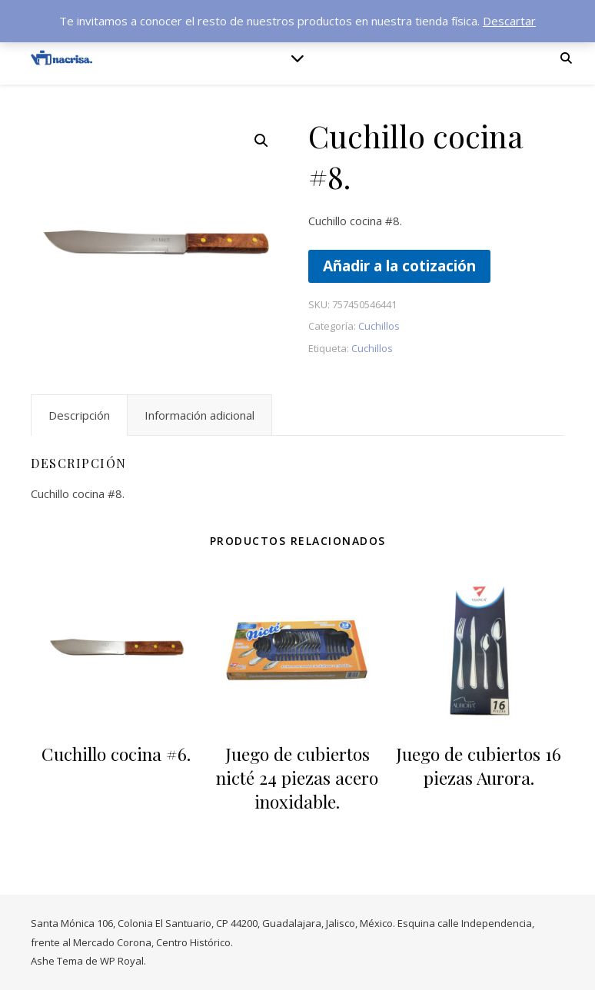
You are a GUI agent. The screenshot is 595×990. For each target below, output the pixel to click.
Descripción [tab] (79, 415)
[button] (261, 140)
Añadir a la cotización (399, 265)
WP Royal (122, 961)
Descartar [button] (509, 20)
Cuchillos (379, 326)
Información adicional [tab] (199, 415)
